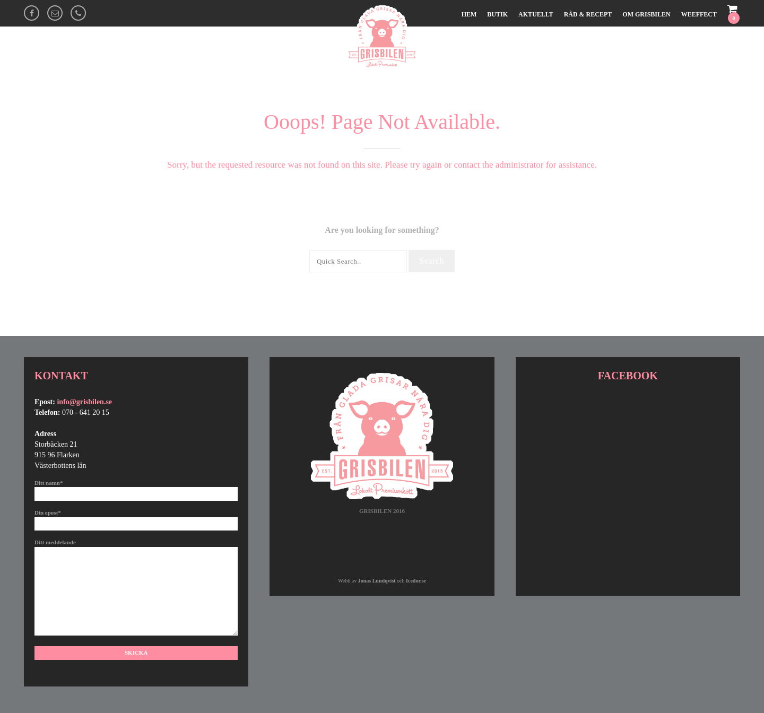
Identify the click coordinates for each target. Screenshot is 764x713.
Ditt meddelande (136, 588)
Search (431, 260)
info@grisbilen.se (84, 402)
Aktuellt (535, 14)
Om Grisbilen (646, 14)
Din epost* (136, 518)
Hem (469, 14)
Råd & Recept (588, 14)
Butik (497, 14)
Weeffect (699, 14)
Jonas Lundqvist (377, 581)
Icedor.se (416, 581)
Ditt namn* (136, 488)
